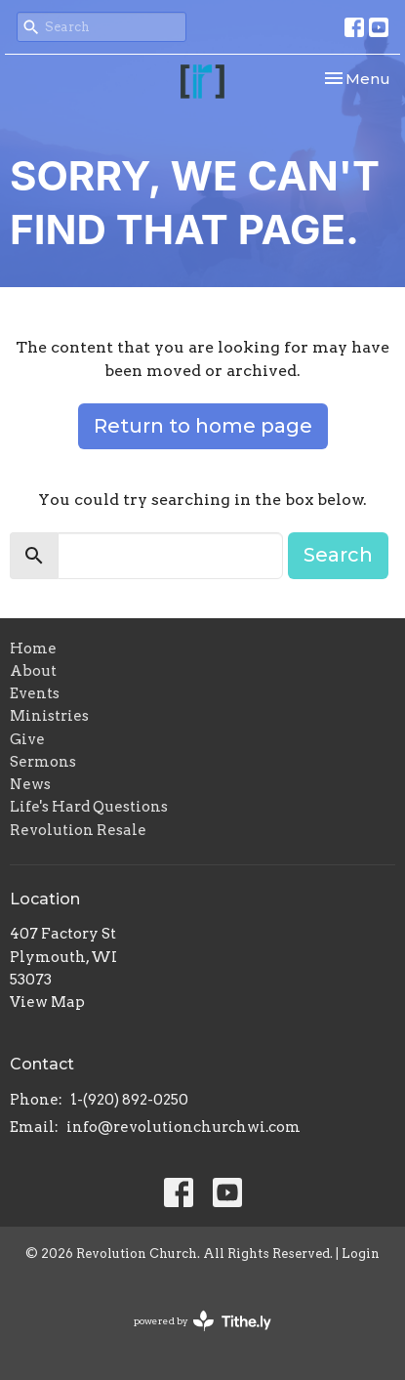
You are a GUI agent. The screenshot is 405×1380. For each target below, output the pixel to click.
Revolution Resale (78, 830)
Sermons (43, 762)
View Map (47, 1002)
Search (338, 554)
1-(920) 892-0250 (129, 1099)
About (33, 671)
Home (33, 648)
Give (27, 739)
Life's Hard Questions (89, 806)
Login (361, 1253)
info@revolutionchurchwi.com (183, 1127)
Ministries (49, 716)
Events (35, 693)
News (30, 784)
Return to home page (203, 426)
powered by (202, 1320)
